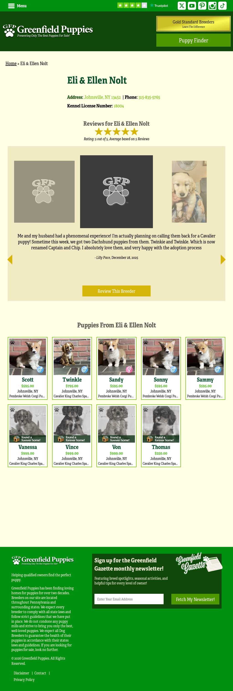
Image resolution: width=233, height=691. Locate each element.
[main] (116, 304)
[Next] (221, 257)
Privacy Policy (24, 679)
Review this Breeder (116, 291)
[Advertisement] (116, 506)
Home (11, 63)
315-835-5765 (149, 97)
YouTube (192, 6)
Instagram (212, 6)
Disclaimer (21, 673)
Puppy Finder (193, 40)
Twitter (182, 6)
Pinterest (202, 6)
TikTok (222, 6)
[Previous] (12, 257)
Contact (40, 673)
